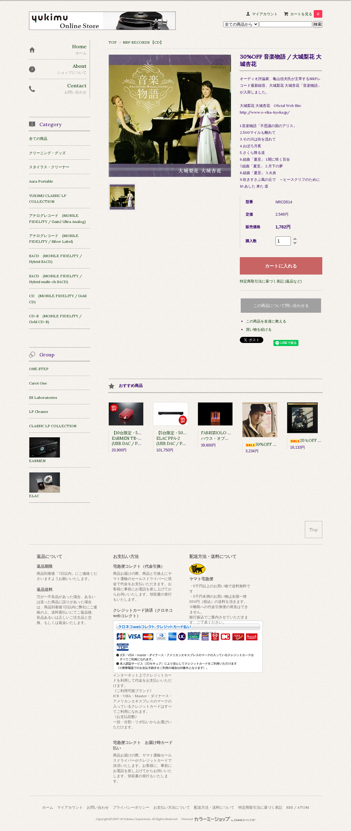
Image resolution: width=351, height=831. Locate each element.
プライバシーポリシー (131, 807)
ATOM (303, 807)
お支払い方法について (171, 807)
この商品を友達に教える (266, 321)
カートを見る (306, 14)
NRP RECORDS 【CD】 (143, 42)
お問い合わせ (98, 807)
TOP (112, 42)
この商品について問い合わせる (281, 305)
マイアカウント (265, 14)
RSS (289, 807)
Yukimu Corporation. (137, 819)
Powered (218, 819)
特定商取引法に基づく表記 (260, 807)
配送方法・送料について (214, 807)
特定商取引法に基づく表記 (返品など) (271, 281)
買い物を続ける (259, 329)
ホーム (47, 807)
